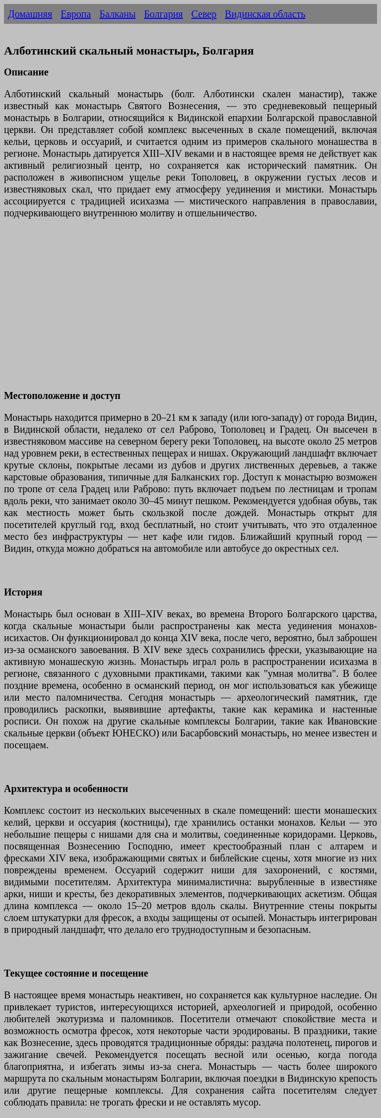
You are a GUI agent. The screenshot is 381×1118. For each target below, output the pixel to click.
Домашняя (30, 13)
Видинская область (265, 13)
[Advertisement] (190, 310)
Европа (76, 13)
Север (204, 13)
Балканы (117, 13)
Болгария (163, 13)
